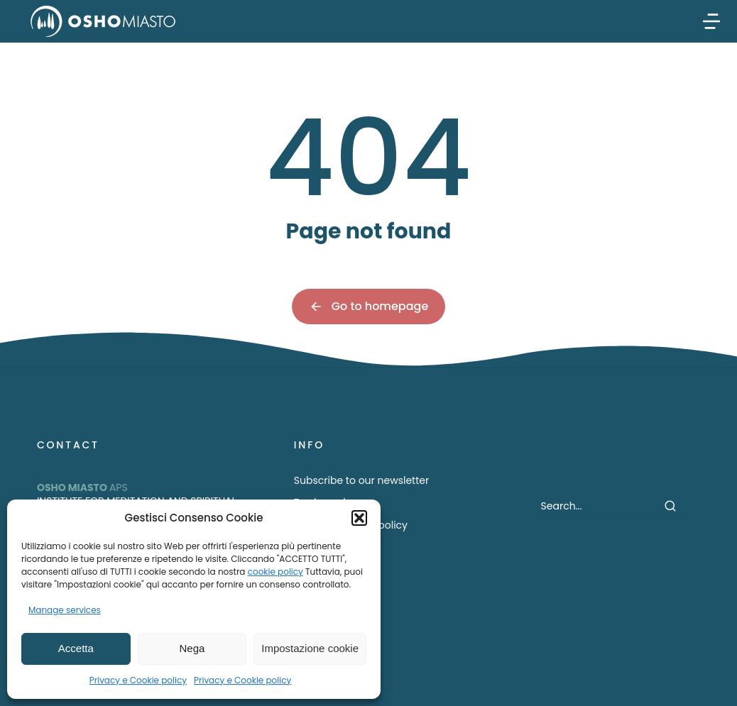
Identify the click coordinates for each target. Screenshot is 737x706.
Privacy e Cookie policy (138, 680)
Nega (192, 648)
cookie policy (275, 572)
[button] (359, 518)
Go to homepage (369, 306)
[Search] (670, 506)
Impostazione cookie (310, 648)
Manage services (64, 610)
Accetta (76, 648)
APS (82, 487)
